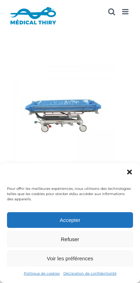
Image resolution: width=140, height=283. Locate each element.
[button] (129, 172)
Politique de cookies (42, 273)
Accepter (69, 220)
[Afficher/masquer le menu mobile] (126, 11)
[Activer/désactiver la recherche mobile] (111, 11)
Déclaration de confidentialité (90, 273)
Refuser (70, 239)
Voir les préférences (70, 258)
